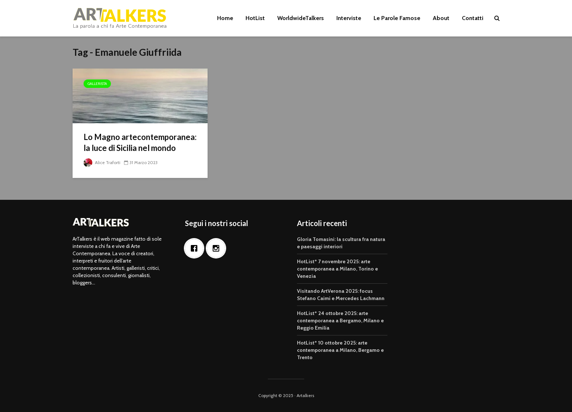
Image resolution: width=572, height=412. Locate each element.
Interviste (348, 18)
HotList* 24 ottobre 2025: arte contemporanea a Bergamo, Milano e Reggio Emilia (340, 320)
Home (225, 18)
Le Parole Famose (397, 18)
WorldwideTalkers (300, 18)
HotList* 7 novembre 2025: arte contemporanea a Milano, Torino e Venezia (337, 268)
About (441, 18)
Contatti (472, 18)
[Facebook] (196, 248)
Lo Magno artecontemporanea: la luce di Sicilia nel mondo (140, 142)
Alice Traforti (102, 162)
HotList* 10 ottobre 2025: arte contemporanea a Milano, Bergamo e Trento (340, 350)
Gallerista (97, 83)
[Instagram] (218, 248)
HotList (255, 18)
